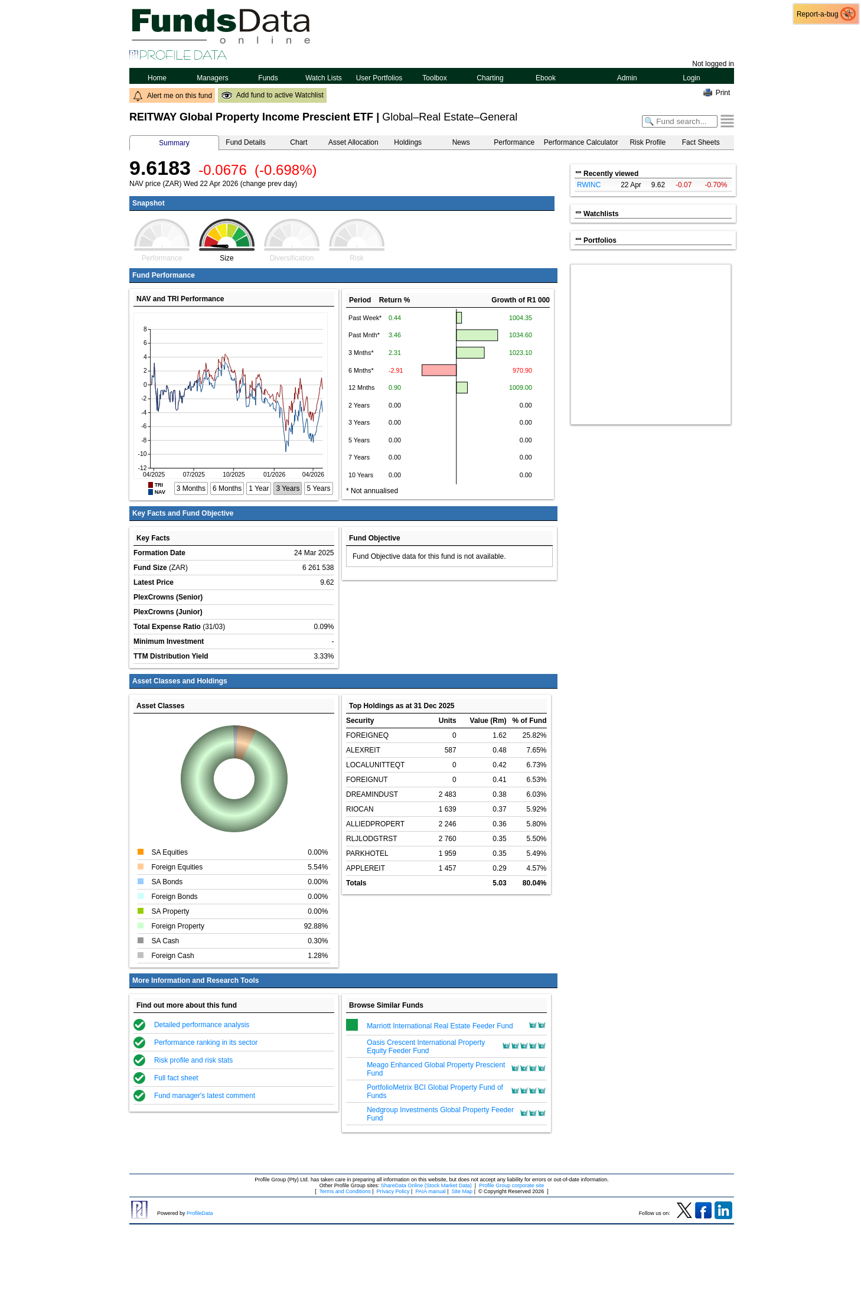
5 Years (318, 488)
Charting (490, 78)
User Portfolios (379, 78)
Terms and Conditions (345, 1191)
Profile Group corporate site (511, 1185)
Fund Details (245, 142)
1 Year (259, 488)
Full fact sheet (176, 1078)
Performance (514, 142)
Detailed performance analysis (201, 1025)
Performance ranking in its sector (205, 1042)
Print (723, 93)
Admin (627, 78)
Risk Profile (648, 142)
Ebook (546, 78)
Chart (298, 142)
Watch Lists (323, 78)
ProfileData (200, 1213)
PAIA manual (430, 1191)
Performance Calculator (581, 142)
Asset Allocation (353, 142)
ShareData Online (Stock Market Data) (426, 1185)
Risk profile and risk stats (193, 1060)
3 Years (287, 488)
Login (691, 78)
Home (157, 78)
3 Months (191, 488)
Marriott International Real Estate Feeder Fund (440, 1026)
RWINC (589, 185)
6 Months (227, 488)
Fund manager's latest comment (204, 1096)
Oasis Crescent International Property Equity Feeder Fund (426, 1046)
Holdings (408, 142)
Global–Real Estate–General (449, 117)
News (461, 142)
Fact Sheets (701, 142)
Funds (268, 78)
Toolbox (434, 78)
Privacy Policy (393, 1191)
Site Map (462, 1191)
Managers (212, 78)
